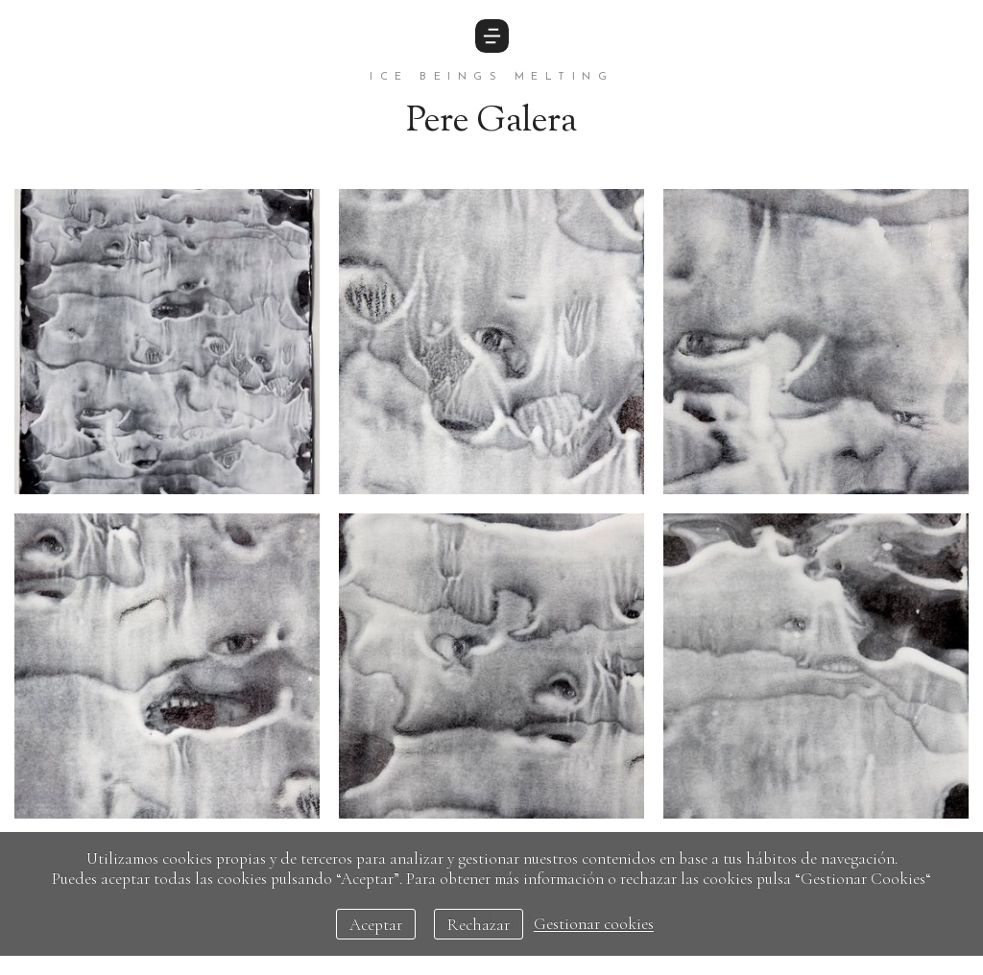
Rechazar (478, 925)
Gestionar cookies (594, 925)
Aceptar (375, 925)
